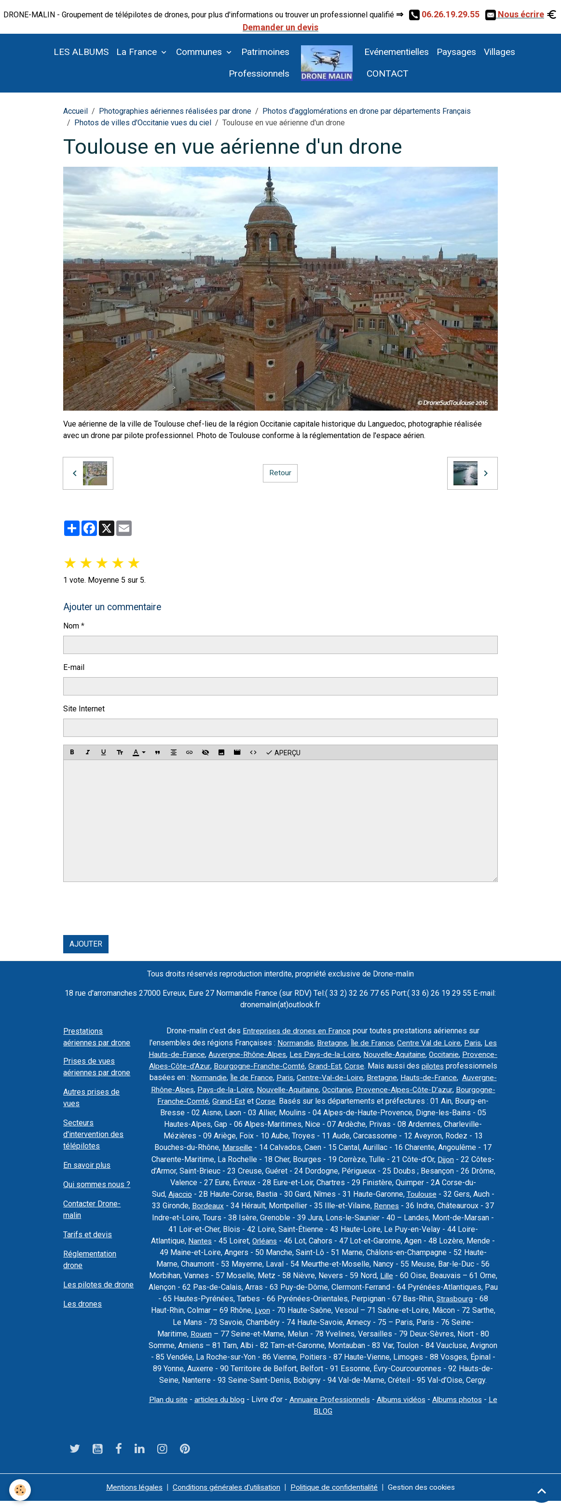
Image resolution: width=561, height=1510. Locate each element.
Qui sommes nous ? (96, 1184)
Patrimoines (265, 51)
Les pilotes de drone (98, 1284)
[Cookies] (20, 1490)
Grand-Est (433, 1065)
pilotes (213, 1077)
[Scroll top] (542, 1491)
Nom (71, 625)
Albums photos (466, 1408)
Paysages (456, 51)
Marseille (428, 1146)
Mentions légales (128, 1496)
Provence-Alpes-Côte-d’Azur (270, 1065)
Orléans (407, 1238)
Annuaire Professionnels (335, 1408)
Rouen (360, 1331)
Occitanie (203, 1065)
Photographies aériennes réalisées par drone (175, 111)
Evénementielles (396, 51)
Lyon (444, 1308)
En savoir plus (86, 1165)
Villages (499, 51)
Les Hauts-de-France (247, 1053)
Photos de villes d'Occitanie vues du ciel (142, 122)
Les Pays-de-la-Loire (404, 1053)
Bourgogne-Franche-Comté (367, 1065)
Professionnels (259, 73)
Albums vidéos (408, 1408)
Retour (280, 473)
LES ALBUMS (81, 51)
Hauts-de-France (259, 1088)
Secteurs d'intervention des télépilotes (93, 1134)
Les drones (82, 1304)
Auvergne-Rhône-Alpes (325, 1053)
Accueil (75, 111)
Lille (195, 1285)
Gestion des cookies (427, 1496)
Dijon (304, 1169)
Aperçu (283, 752)
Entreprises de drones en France (297, 1030)
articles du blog (222, 1408)
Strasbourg (296, 1308)
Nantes (341, 1238)
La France (137, 51)
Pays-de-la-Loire (404, 1088)
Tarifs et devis (87, 1234)
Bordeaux (363, 1204)
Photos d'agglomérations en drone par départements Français (366, 111)
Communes (200, 51)
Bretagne (359, 1042)
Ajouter (85, 944)
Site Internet (84, 708)
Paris (198, 1053)
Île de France (400, 1042)
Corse (463, 1065)
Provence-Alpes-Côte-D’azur (297, 1100)
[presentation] (136, 908)
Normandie (322, 1042)
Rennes (206, 1215)
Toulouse (232, 1204)
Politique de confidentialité (336, 1496)
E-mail (73, 667)
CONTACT (386, 73)
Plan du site (170, 1408)
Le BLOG (323, 1420)
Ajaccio (337, 1192)
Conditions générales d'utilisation (224, 1496)
